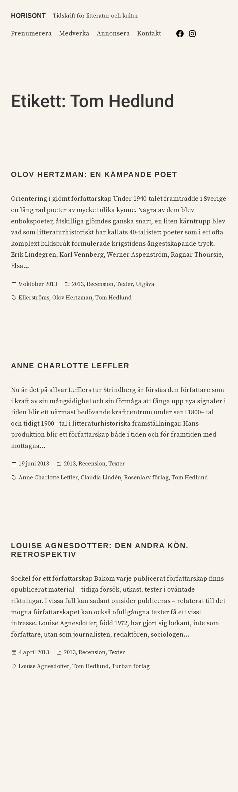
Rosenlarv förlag (146, 477)
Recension (100, 284)
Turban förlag (131, 666)
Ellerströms (34, 297)
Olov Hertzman (72, 297)
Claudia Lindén (101, 477)
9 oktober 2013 (38, 284)
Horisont (28, 15)
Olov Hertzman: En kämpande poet (94, 174)
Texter (124, 284)
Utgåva (145, 284)
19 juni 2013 (34, 463)
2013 (78, 284)
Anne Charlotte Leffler (70, 366)
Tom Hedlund (113, 297)
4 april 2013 (34, 652)
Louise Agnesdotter (44, 666)
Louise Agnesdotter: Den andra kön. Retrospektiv (100, 550)
